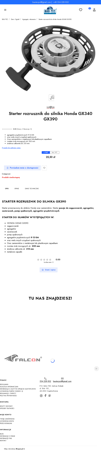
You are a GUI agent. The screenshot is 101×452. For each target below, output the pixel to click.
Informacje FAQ (6, 438)
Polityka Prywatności (8, 396)
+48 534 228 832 (61, 2)
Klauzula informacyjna (9, 387)
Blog (2, 434)
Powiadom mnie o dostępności (22, 167)
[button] (5, 10)
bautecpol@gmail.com (41, 2)
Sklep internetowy (13, 449)
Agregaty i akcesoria (29, 19)
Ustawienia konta (7, 421)
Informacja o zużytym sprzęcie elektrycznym (18, 389)
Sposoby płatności (7, 408)
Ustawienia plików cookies (10, 391)
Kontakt (3, 441)
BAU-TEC (5, 19)
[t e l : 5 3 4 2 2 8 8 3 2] (45, 380)
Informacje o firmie (7, 436)
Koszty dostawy (6, 406)
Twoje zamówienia (7, 419)
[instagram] (41, 395)
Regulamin (4, 384)
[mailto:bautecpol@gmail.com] (62, 380)
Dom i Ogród (15, 19)
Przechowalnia (6, 423)
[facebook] (45, 395)
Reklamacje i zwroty (8, 393)
